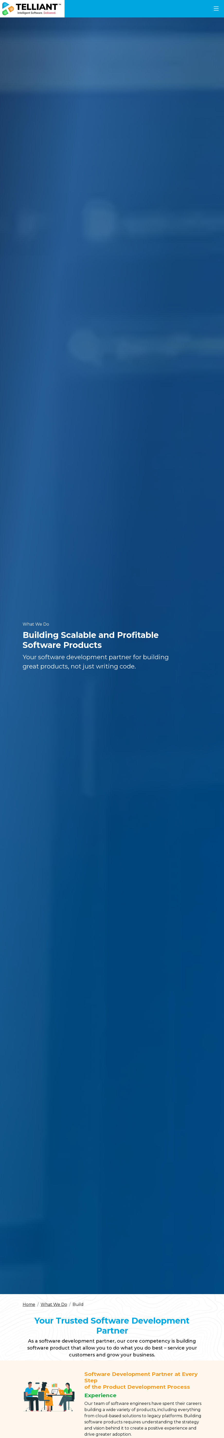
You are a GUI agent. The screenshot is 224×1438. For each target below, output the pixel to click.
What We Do (54, 1304)
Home (29, 1304)
